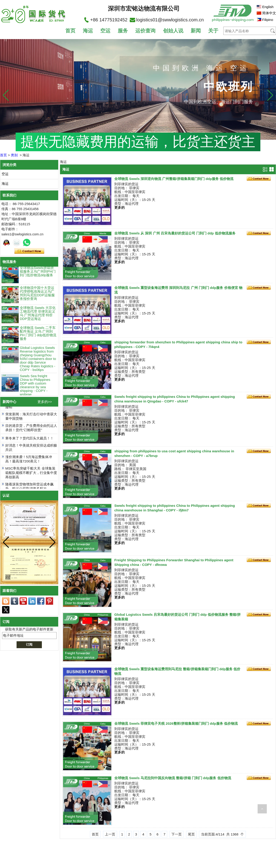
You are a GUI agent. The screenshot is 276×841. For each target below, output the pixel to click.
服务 (123, 31)
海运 (88, 31)
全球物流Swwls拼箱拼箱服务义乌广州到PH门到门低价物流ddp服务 (38, 273)
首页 (70, 31)
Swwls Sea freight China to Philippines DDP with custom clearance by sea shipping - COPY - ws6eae (35, 387)
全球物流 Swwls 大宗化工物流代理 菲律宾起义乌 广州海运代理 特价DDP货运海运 (38, 315)
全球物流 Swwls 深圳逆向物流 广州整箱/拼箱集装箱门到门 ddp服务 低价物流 (173, 179)
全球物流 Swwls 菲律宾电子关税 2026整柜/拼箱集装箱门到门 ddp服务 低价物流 (176, 723)
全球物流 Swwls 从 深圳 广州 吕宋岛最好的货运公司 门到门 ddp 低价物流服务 (175, 233)
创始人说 (173, 31)
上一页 (110, 834)
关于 (213, 31)
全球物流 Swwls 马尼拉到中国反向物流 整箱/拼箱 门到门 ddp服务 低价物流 (172, 778)
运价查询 (145, 31)
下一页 (176, 834)
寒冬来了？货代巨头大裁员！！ (29, 440)
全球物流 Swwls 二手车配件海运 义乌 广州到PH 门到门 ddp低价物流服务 (38, 335)
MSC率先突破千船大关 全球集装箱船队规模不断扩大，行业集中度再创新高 (31, 474)
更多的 (119, 207)
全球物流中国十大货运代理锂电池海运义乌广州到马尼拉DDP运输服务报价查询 (37, 295)
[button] (270, 95)
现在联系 (29, 251)
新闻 (196, 31)
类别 (14, 155)
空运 (105, 31)
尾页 (191, 834)
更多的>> (44, 402)
